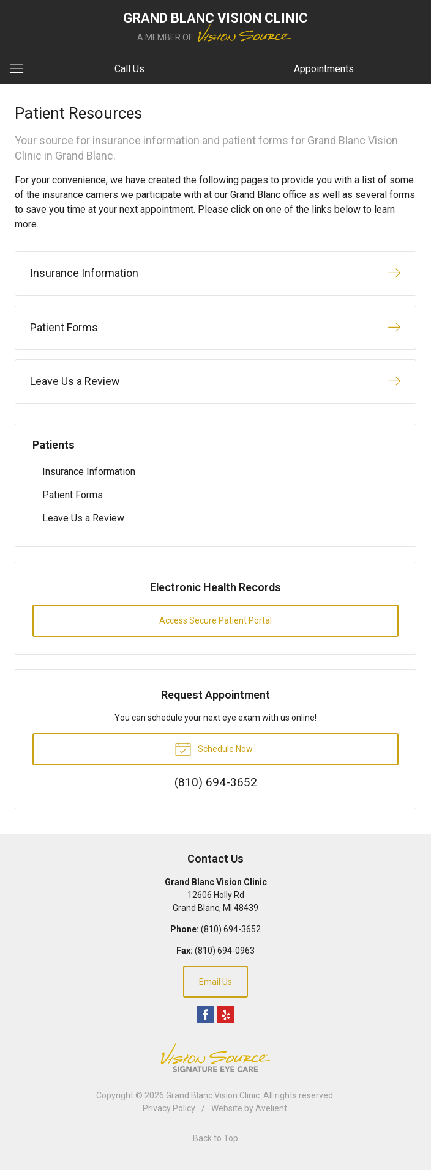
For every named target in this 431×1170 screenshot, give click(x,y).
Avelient (271, 1108)
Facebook (205, 1014)
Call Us (129, 69)
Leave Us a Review (83, 518)
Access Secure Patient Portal (215, 620)
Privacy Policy (169, 1108)
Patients (53, 444)
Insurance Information (88, 471)
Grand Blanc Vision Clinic (213, 1095)
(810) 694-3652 (231, 929)
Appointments (324, 69)
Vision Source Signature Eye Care (215, 1057)
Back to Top (215, 1138)
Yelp (225, 1014)
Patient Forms (72, 495)
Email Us (215, 982)
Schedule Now (213, 748)
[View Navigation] (20, 69)
